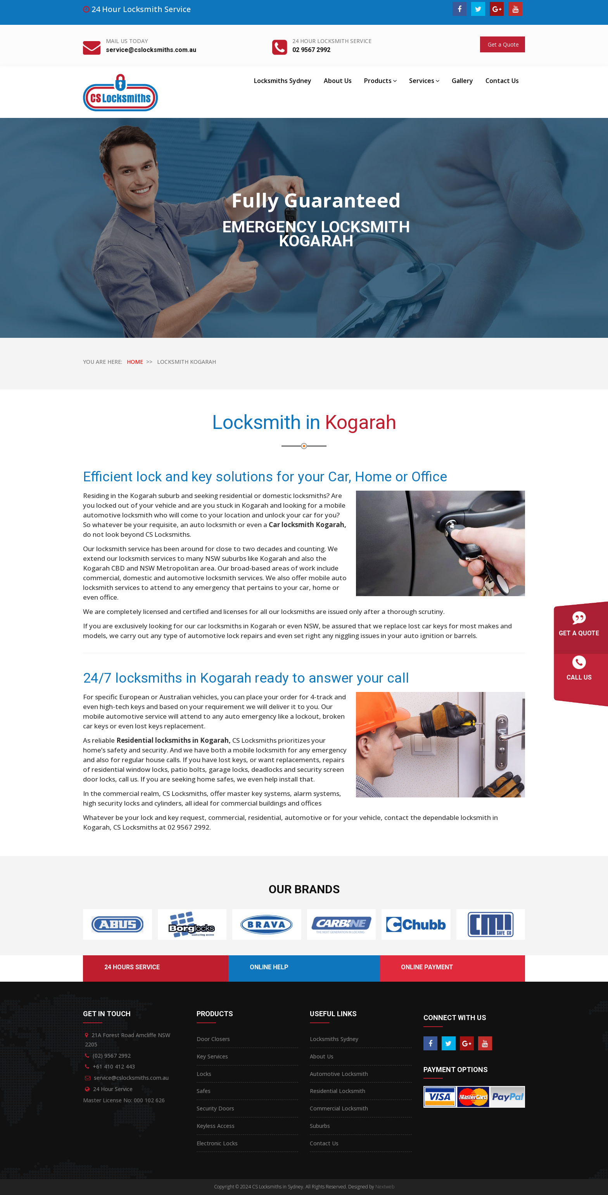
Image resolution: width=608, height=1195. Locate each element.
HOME (135, 361)
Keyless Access (216, 1125)
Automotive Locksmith (339, 1073)
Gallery (462, 80)
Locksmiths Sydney (282, 80)
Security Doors (215, 1108)
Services (424, 80)
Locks (204, 1073)
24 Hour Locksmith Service (331, 41)
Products (380, 80)
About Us (338, 80)
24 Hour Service (113, 1089)
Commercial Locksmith (339, 1108)
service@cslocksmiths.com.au (151, 50)
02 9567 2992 (311, 50)
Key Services (212, 1056)
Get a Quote (502, 44)
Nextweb (384, 1186)
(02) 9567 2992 (112, 1055)
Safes (204, 1091)
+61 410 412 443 (114, 1066)
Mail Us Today (127, 41)
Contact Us (502, 80)
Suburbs (320, 1125)
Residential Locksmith (337, 1091)
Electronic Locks (217, 1143)
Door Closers (213, 1039)
